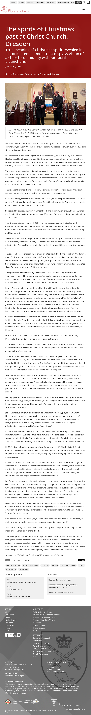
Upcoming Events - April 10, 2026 (61, 592)
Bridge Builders (39, 628)
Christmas (45, 565)
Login (7, 712)
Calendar (30, 2)
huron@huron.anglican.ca (14, 669)
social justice (11, 569)
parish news (23, 569)
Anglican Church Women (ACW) (44, 617)
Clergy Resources (40, 648)
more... (35, 631)
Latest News (53, 574)
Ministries (9, 623)
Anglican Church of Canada (13, 701)
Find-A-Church (10, 620)
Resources (9, 625)
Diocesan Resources (41, 643)
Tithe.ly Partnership (40, 654)
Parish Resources (40, 646)
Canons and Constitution (42, 638)
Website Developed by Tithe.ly (75, 709)
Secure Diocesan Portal (66, 2)
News (7, 74)
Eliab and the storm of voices (59, 580)
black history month (68, 565)
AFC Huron (37, 623)
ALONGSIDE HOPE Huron (43, 612)
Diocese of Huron (13, 565)
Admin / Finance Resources (43, 651)
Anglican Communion (30, 701)
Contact (21, 2)
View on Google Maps (55, 671)
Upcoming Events (13, 574)
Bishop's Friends (39, 625)
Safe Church (40, 2)
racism (81, 565)
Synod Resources (39, 640)
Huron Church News (30, 565)
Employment (51, 2)
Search (13, 2)
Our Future (9, 615)
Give (7, 631)
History (55, 565)
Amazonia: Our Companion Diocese (46, 615)
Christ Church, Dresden (20, 560)
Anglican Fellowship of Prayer (44, 620)
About (7, 612)
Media (7, 628)
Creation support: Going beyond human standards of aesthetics (63, 586)
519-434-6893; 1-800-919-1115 (18, 665)
